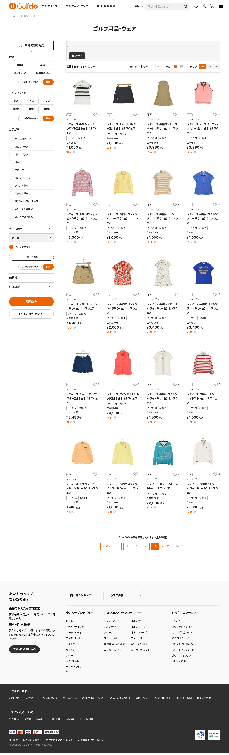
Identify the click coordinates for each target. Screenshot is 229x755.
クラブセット (72, 663)
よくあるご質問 (184, 699)
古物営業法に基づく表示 (90, 742)
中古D (47, 109)
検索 (48, 82)
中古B (16, 109)
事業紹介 (41, 720)
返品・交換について (120, 699)
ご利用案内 (15, 699)
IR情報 (27, 720)
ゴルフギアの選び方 (182, 645)
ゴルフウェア (137, 622)
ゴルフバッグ (110, 628)
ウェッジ (70, 651)
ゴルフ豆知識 (179, 663)
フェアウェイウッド (76, 628)
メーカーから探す (140, 651)
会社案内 (14, 720)
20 (202, 68)
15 (168, 548)
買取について (143, 699)
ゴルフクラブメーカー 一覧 (79, 670)
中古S (31, 100)
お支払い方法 (69, 699)
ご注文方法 (32, 699)
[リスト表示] (182, 68)
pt (69, 154)
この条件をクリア (30, 82)
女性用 (43, 64)
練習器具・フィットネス (116, 645)
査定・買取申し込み (24, 651)
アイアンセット (73, 640)
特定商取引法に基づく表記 (59, 742)
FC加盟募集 (87, 720)
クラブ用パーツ (112, 622)
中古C (31, 109)
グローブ (108, 634)
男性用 (20, 64)
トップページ (178, 622)
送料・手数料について (93, 699)
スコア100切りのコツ (183, 634)
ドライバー (71, 622)
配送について (50, 699)
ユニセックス (20, 72)
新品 (16, 100)
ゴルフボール (138, 628)
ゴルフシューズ (139, 634)
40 (209, 68)
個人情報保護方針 (32, 742)
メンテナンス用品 (140, 645)
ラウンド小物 (111, 640)
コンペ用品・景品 (113, 651)
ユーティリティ (73, 634)
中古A (47, 100)
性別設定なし (43, 72)
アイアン (70, 645)
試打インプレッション (183, 651)
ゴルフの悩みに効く (182, 628)
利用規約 (13, 742)
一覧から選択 (31, 257)
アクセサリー (138, 640)
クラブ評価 (117, 597)
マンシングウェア (79, 46)
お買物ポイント (163, 699)
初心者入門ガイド (181, 640)
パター (69, 657)
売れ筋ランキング (80, 597)
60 (216, 68)
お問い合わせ (204, 699)
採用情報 (56, 720)
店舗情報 (70, 720)
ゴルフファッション (181, 657)
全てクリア (77, 57)
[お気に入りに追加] (96, 116)
